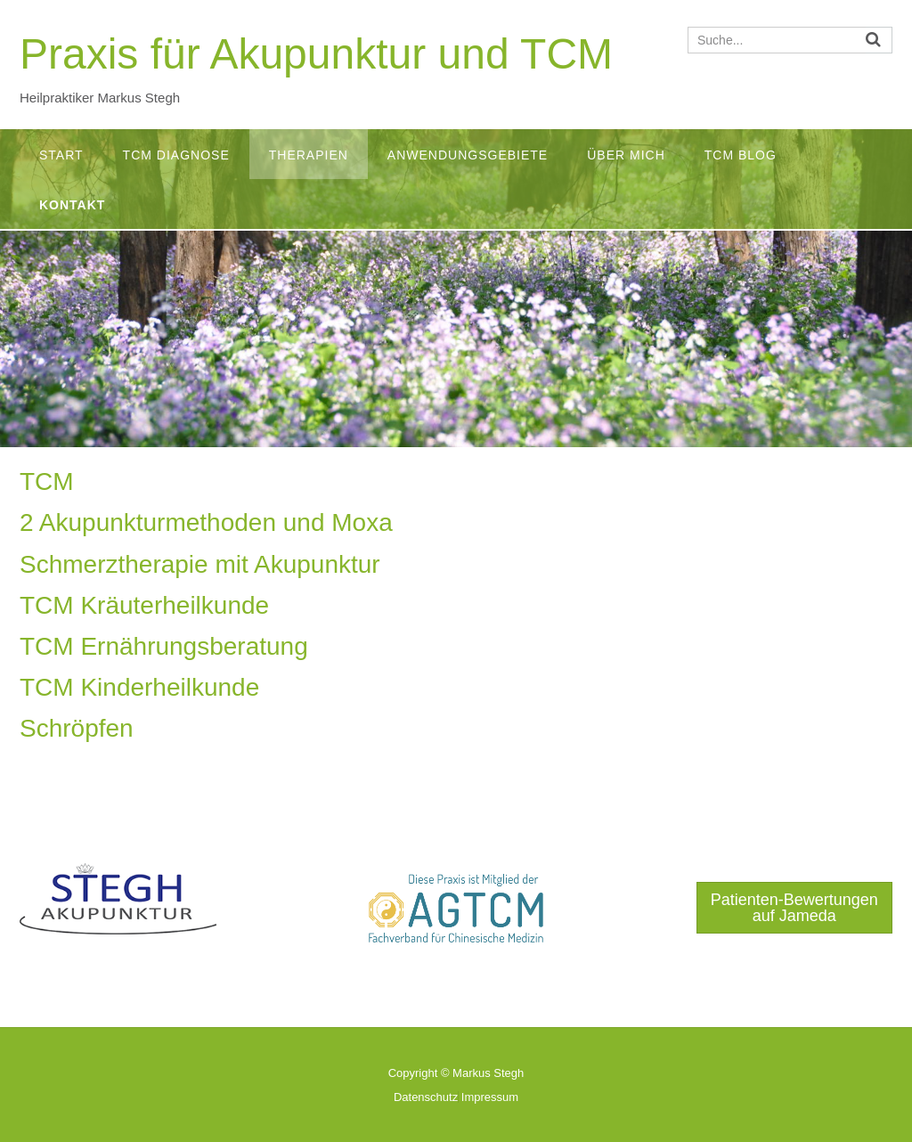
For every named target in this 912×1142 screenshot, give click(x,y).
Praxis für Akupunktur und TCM (316, 53)
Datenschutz (426, 1097)
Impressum (489, 1097)
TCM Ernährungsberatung (164, 646)
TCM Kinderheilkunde (139, 687)
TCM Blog (740, 155)
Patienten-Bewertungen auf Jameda (794, 908)
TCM (47, 481)
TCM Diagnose (176, 155)
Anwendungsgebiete (467, 155)
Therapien (308, 155)
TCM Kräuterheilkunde (144, 605)
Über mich (626, 155)
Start (61, 155)
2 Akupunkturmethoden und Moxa (206, 522)
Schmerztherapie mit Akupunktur (200, 564)
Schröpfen (77, 728)
